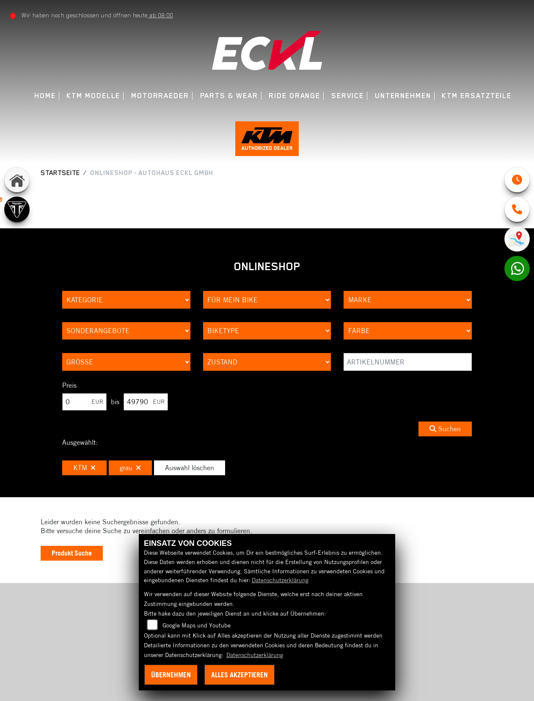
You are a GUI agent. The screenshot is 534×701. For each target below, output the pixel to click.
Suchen (445, 428)
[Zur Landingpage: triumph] (17, 209)
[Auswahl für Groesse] (126, 362)
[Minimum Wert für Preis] (84, 402)
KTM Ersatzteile (477, 96)
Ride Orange (294, 96)
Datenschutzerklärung (280, 580)
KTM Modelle (93, 96)
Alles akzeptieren (239, 675)
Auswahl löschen (189, 467)
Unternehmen (403, 96)
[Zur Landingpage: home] (17, 179)
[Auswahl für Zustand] (267, 362)
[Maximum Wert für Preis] (146, 402)
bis (115, 401)
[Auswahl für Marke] (408, 300)
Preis (69, 385)
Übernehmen (171, 675)
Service (347, 96)
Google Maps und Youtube (196, 625)
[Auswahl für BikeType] (267, 331)
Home (45, 96)
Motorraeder (160, 96)
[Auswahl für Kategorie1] (126, 300)
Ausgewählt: (80, 442)
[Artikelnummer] (408, 362)
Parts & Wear (229, 96)
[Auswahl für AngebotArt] (126, 331)
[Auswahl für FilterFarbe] (408, 331)
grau (130, 467)
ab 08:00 (160, 15)
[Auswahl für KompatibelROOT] (267, 300)
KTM (84, 467)
